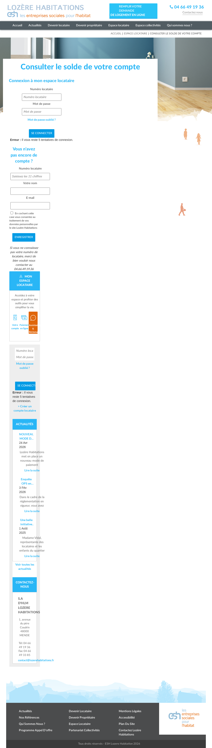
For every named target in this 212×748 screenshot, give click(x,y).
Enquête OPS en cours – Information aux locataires (26, 481)
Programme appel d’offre (35, 730)
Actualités (34, 25)
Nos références (29, 717)
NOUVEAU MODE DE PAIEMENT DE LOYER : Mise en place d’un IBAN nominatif (26, 436)
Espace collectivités (148, 25)
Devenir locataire (59, 25)
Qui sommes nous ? (179, 25)
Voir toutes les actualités (24, 566)
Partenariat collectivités (84, 730)
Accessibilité (127, 717)
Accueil (17, 25)
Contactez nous (192, 12)
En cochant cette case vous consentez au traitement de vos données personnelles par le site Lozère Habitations (23, 220)
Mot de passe (41, 103)
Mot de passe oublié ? (42, 119)
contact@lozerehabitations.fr (24, 660)
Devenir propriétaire (89, 25)
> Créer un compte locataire (25, 408)
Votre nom (30, 183)
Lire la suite (32, 470)
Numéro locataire (41, 89)
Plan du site (127, 724)
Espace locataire (118, 25)
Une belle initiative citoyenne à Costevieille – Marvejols (26, 522)
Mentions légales (130, 711)
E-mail (30, 197)
